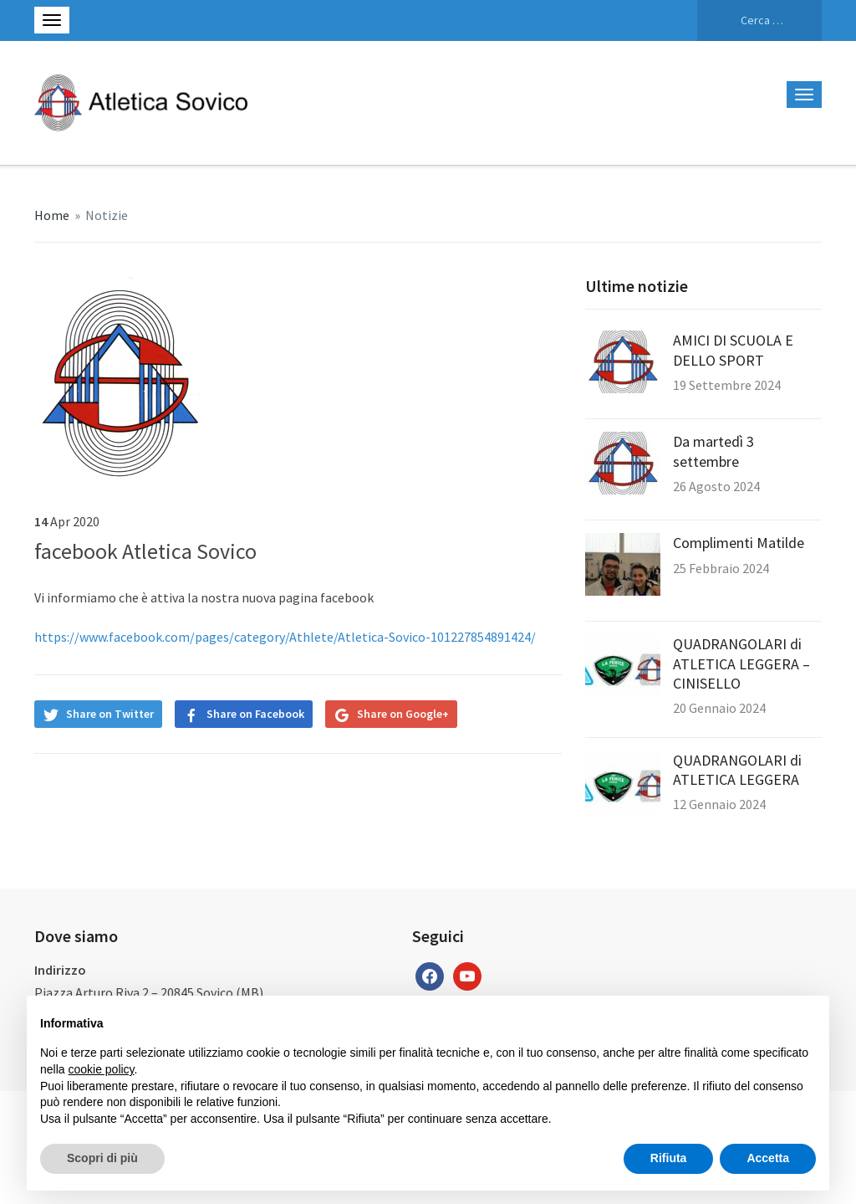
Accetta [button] (767, 1158)
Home (51, 215)
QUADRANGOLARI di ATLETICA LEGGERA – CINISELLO (741, 663)
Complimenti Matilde (738, 542)
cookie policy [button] (101, 1069)
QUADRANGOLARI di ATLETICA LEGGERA (737, 770)
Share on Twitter (110, 713)
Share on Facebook (255, 713)
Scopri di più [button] (102, 1158)
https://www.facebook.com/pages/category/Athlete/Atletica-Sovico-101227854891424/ (285, 636)
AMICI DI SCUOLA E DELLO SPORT (733, 349)
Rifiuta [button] (668, 1158)
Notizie (106, 215)
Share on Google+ (403, 713)
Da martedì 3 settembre (713, 451)
